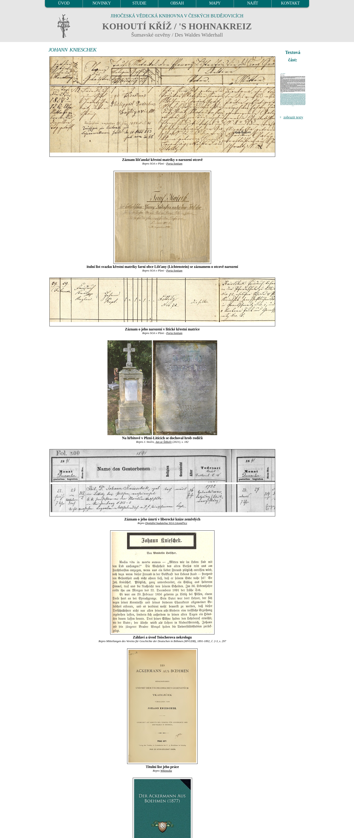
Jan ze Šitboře (163, 441)
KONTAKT (290, 3)
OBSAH (177, 3)
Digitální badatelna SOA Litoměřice (166, 523)
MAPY (214, 3)
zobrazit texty (293, 117)
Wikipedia (166, 770)
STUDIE (140, 3)
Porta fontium (174, 163)
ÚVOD (63, 3)
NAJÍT (252, 3)
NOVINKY (102, 3)
